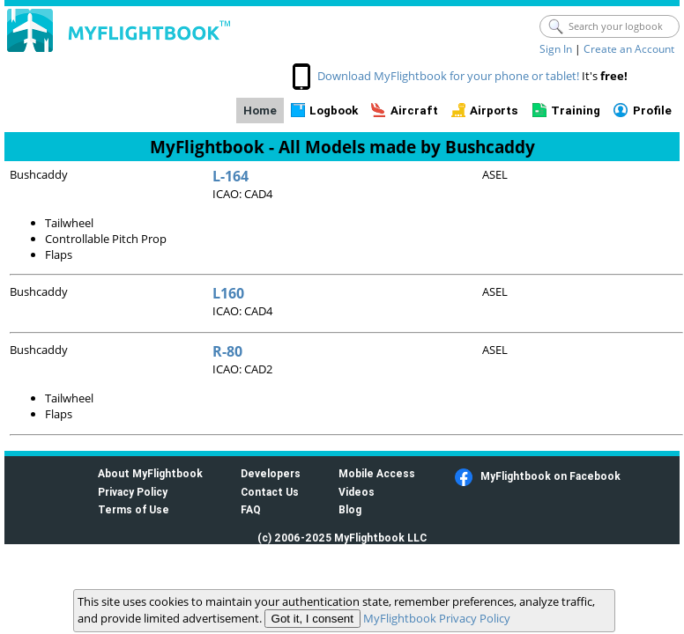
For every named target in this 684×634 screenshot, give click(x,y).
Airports (494, 110)
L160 (228, 293)
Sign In (555, 48)
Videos (356, 491)
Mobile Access (376, 473)
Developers (271, 473)
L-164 (230, 176)
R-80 (227, 351)
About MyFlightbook (150, 473)
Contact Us (270, 491)
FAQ (251, 509)
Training (575, 110)
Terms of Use (133, 509)
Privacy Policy (132, 491)
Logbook (333, 110)
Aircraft (414, 110)
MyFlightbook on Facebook (550, 476)
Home (260, 110)
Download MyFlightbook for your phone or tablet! (448, 76)
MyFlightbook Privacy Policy (436, 618)
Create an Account (629, 48)
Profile (652, 110)
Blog (349, 509)
